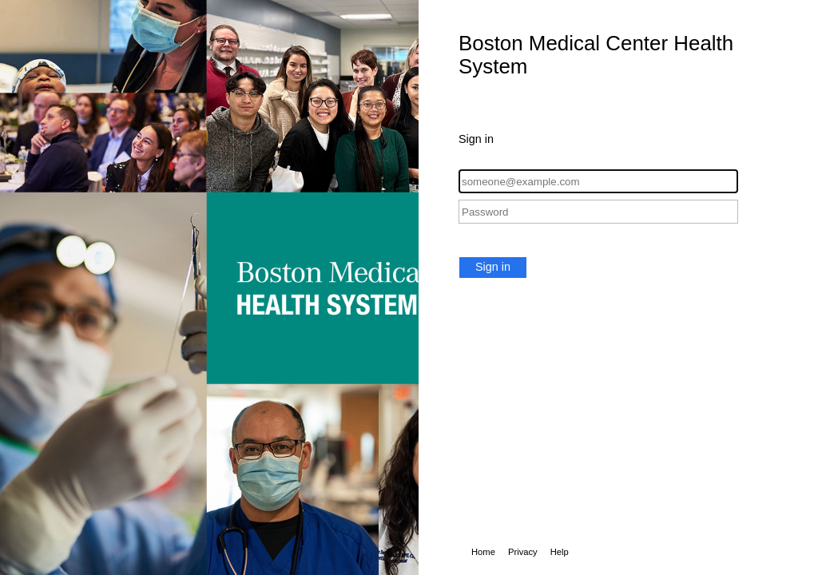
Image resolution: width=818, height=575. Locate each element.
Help (559, 552)
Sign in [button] (492, 266)
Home (483, 552)
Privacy (523, 552)
